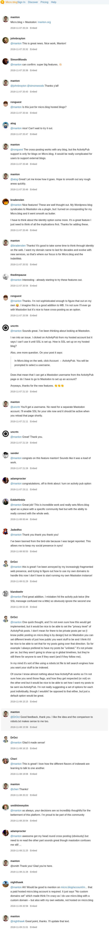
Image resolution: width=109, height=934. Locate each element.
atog (13, 123)
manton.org (44, 22)
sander (14, 453)
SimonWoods (18, 59)
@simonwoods (35, 85)
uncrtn (14, 326)
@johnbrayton (18, 85)
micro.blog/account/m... (74, 887)
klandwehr (16, 591)
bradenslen (17, 200)
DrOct (13, 562)
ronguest (15, 102)
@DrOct (15, 717)
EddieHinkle (17, 499)
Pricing (44, 2)
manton (15, 17)
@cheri (14, 789)
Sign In (21, 2)
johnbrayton (17, 38)
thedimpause (18, 275)
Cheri (13, 758)
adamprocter (18, 478)
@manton (16, 43)
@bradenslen (18, 245)
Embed (33, 28)
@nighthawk (17, 921)
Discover (33, 2)
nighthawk (16, 882)
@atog (14, 179)
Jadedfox (16, 529)
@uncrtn (15, 407)
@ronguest (16, 149)
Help (53, 2)
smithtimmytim (19, 805)
